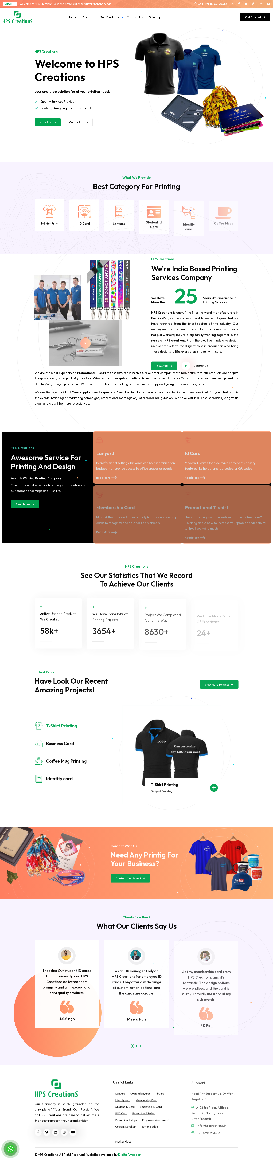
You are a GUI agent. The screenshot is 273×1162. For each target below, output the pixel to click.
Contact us (135, 17)
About (87, 17)
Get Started (255, 17)
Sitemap (155, 17)
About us (48, 122)
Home (72, 17)
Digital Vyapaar (129, 1155)
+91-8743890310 (215, 4)
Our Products (109, 17)
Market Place (123, 1141)
